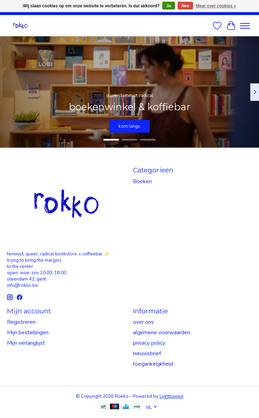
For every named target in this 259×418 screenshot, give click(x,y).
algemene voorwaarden (161, 332)
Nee (185, 5)
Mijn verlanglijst (26, 343)
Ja (168, 5)
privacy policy (149, 343)
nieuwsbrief (147, 353)
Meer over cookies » (216, 5)
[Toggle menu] (245, 26)
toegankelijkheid (153, 364)
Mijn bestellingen (28, 332)
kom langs (129, 126)
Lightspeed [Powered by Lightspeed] (171, 396)
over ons (143, 322)
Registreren (21, 322)
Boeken (142, 181)
